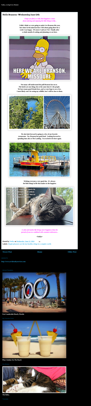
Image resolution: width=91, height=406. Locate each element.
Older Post (72, 252)
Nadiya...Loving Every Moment (10, 5)
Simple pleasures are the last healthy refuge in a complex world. (29, 244)
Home (39, 252)
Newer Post (7, 252)
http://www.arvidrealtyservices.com (13, 261)
